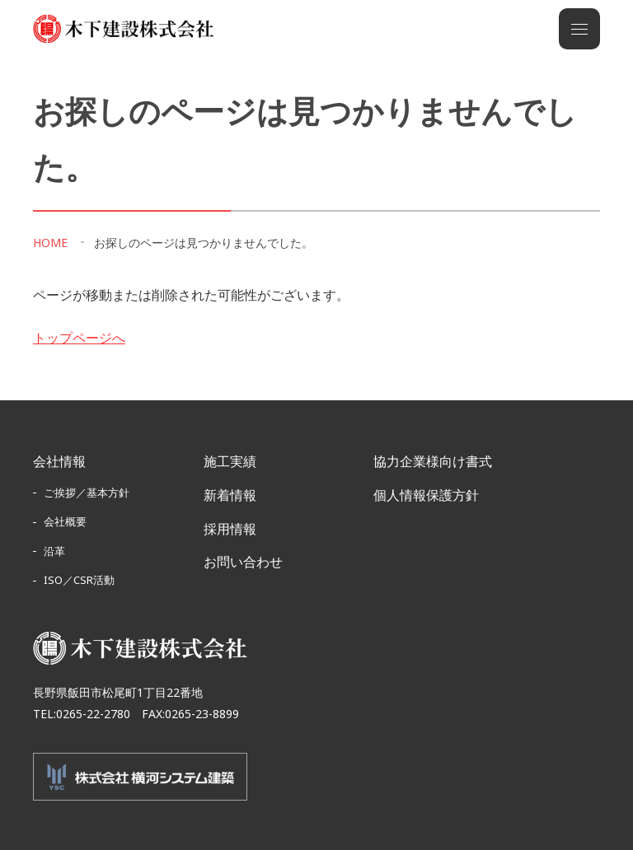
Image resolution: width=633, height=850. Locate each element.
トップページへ (79, 338)
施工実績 (230, 461)
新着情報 (230, 495)
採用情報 (230, 529)
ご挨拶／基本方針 (86, 492)
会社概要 (65, 521)
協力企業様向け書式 (432, 461)
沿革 (54, 551)
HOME (50, 242)
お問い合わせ (243, 562)
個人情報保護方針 (426, 495)
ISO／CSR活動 (79, 579)
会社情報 (59, 461)
